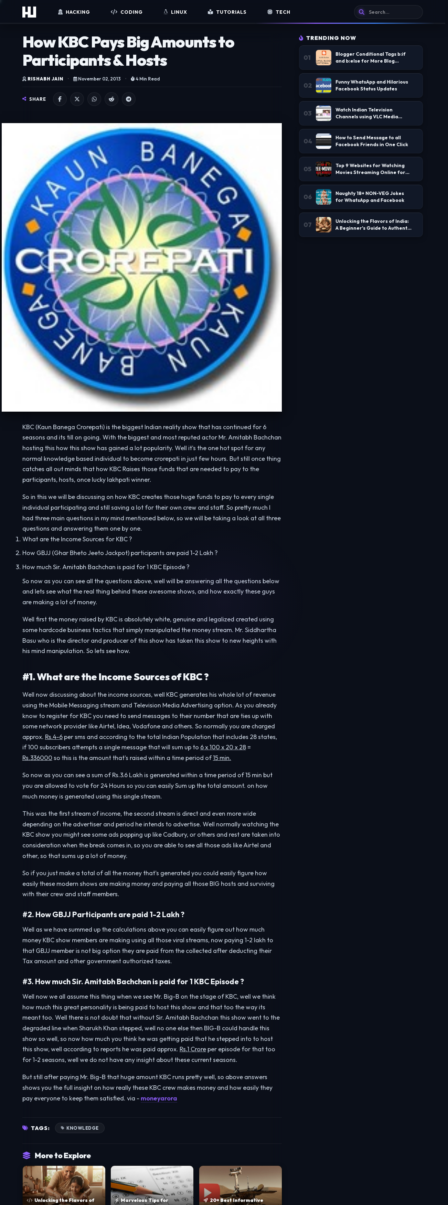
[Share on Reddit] (111, 99)
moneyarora (159, 1098)
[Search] (388, 12)
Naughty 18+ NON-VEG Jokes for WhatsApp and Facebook (369, 196)
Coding (127, 12)
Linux (175, 12)
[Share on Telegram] (129, 99)
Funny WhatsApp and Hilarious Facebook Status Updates (371, 85)
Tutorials (227, 12)
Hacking (74, 12)
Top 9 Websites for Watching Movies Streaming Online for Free (370, 169)
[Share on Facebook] (60, 99)
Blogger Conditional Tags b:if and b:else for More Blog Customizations (370, 57)
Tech (278, 12)
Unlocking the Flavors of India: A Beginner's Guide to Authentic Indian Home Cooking (373, 224)
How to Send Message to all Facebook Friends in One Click (371, 141)
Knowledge (82, 1128)
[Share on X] (77, 99)
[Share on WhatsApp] (94, 99)
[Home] (29, 12)
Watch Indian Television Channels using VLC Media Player (366, 113)
